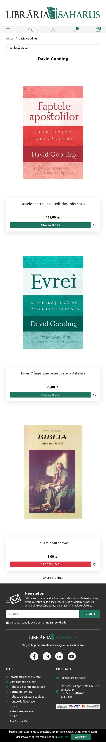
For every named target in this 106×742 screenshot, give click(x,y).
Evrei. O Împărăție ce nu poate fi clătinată (53, 373)
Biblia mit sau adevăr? (53, 543)
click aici (64, 736)
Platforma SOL (17, 721)
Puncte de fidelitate (20, 701)
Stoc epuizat (50, 564)
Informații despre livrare (23, 676)
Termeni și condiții (19, 691)
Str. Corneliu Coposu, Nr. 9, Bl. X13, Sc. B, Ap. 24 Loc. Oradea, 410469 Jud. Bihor (78, 691)
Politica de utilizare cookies (25, 696)
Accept (81, 737)
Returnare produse (20, 711)
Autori (10, 38)
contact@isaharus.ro (70, 678)
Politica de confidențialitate (25, 686)
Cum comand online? (21, 681)
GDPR (11, 706)
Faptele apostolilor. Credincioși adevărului (53, 204)
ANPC (11, 716)
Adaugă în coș (50, 225)
